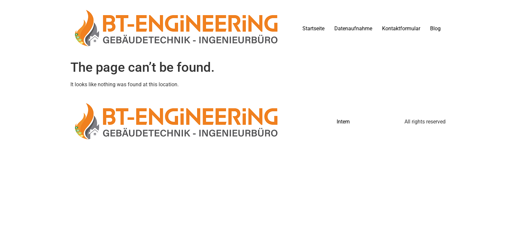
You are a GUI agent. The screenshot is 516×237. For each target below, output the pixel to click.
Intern (343, 121)
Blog (435, 28)
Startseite (313, 28)
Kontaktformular (401, 28)
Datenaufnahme (353, 28)
